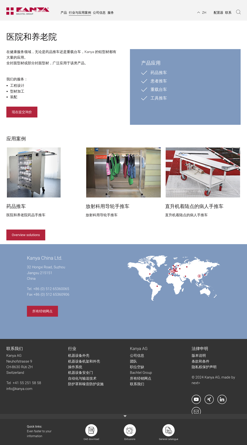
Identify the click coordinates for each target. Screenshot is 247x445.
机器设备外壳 (78, 355)
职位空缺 (137, 367)
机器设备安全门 (80, 372)
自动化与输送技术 (82, 378)
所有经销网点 (42, 311)
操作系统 (75, 367)
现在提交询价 (22, 112)
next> (196, 383)
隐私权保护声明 (204, 367)
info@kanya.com (19, 389)
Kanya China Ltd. (44, 258)
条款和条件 (201, 361)
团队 (133, 361)
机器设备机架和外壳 (84, 361)
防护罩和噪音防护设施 (86, 384)
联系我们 (137, 384)
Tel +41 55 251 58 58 (23, 383)
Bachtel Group (141, 372)
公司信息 (137, 355)
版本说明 (199, 355)
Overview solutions (26, 235)
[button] (201, 12)
